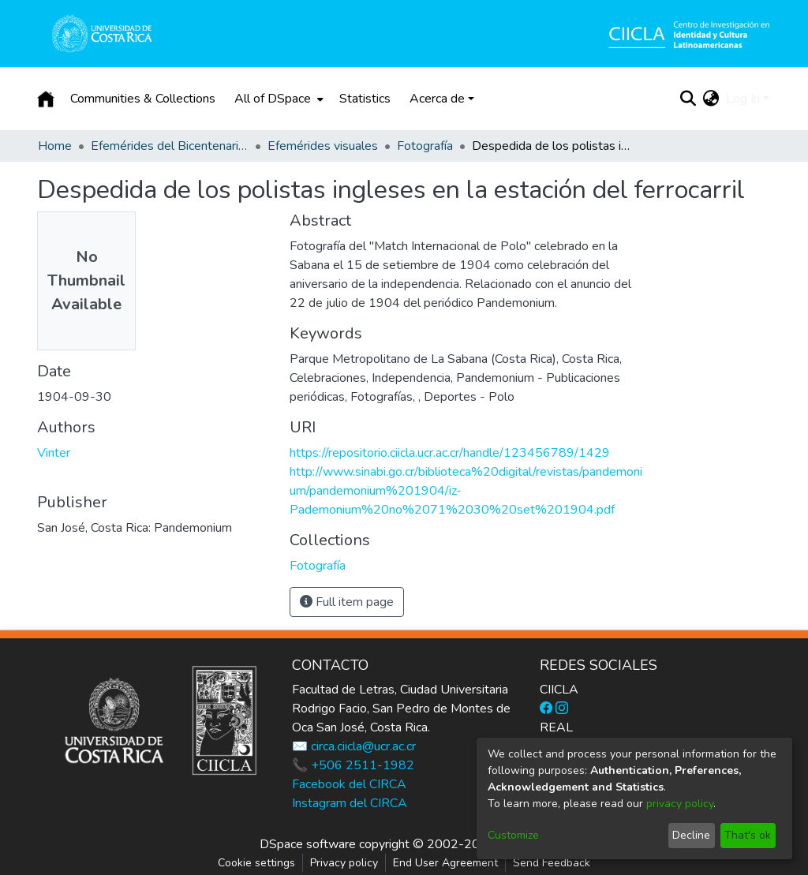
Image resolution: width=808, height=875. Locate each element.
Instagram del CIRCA (349, 803)
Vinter (53, 453)
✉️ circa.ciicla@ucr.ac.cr (354, 746)
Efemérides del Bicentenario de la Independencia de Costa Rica (170, 146)
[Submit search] (688, 98)
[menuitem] (277, 98)
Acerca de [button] (437, 98)
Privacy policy (344, 862)
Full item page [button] (347, 602)
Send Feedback (551, 862)
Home (55, 146)
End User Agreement (445, 862)
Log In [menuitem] (743, 98)
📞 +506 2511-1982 (353, 765)
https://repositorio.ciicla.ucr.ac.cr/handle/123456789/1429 (450, 453)
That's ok (747, 835)
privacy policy (679, 803)
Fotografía (425, 146)
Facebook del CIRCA (349, 784)
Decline (691, 835)
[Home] (45, 98)
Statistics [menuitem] (365, 98)
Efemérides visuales (322, 146)
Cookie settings (256, 862)
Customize (513, 835)
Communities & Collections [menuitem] (142, 98)
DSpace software (308, 844)
